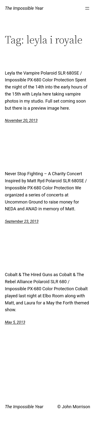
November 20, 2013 (21, 120)
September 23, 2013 (22, 221)
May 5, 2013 (15, 322)
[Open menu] (87, 8)
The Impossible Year (24, 8)
